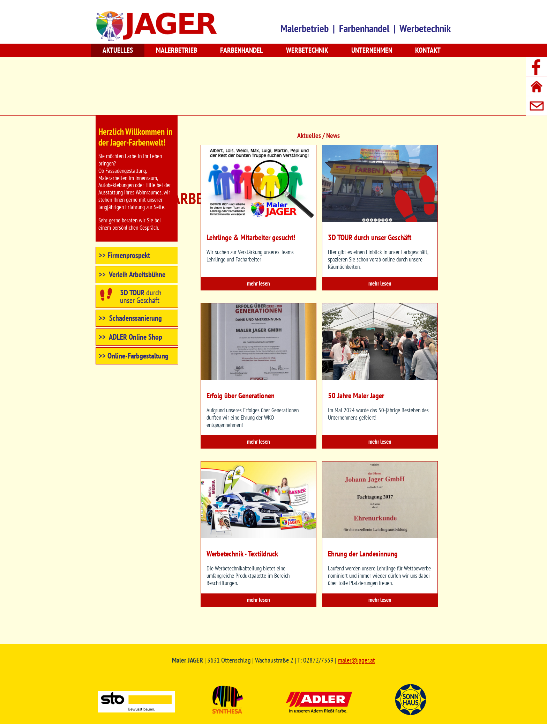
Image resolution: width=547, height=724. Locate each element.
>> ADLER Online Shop (130, 337)
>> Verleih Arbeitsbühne (132, 274)
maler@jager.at (356, 660)
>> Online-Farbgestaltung (133, 356)
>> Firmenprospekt (124, 255)
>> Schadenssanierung (130, 318)
